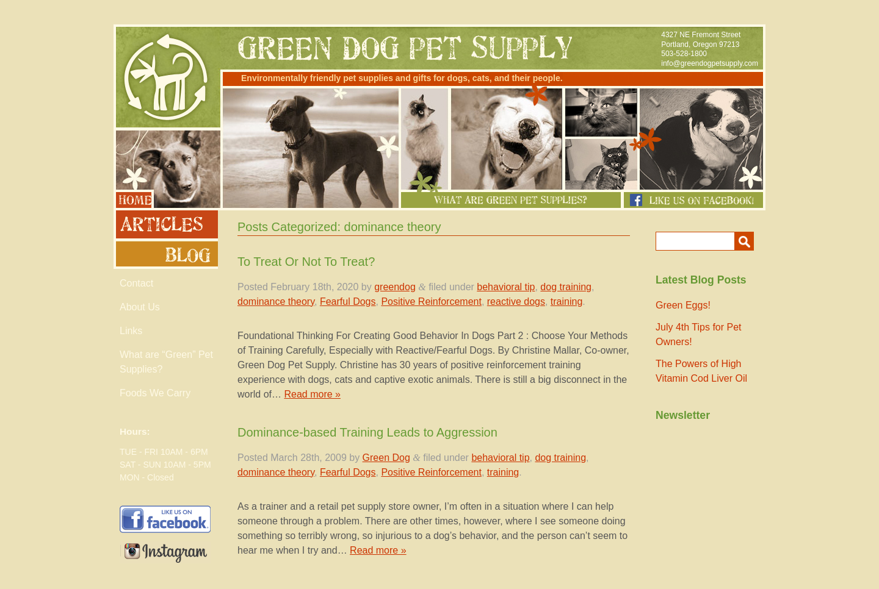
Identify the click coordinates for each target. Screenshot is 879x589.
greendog (395, 287)
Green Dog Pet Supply (166, 77)
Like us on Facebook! (693, 200)
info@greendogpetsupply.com (709, 63)
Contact (136, 283)
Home (134, 199)
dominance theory (275, 301)
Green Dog (386, 457)
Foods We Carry (155, 393)
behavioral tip (506, 287)
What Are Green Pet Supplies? (511, 200)
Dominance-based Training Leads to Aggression (367, 432)
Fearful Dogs (348, 301)
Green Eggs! (683, 305)
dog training (565, 287)
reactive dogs (516, 301)
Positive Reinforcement (431, 301)
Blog (166, 255)
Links (131, 331)
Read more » (312, 394)
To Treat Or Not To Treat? (306, 261)
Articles (166, 224)
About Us (140, 307)
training (566, 301)
